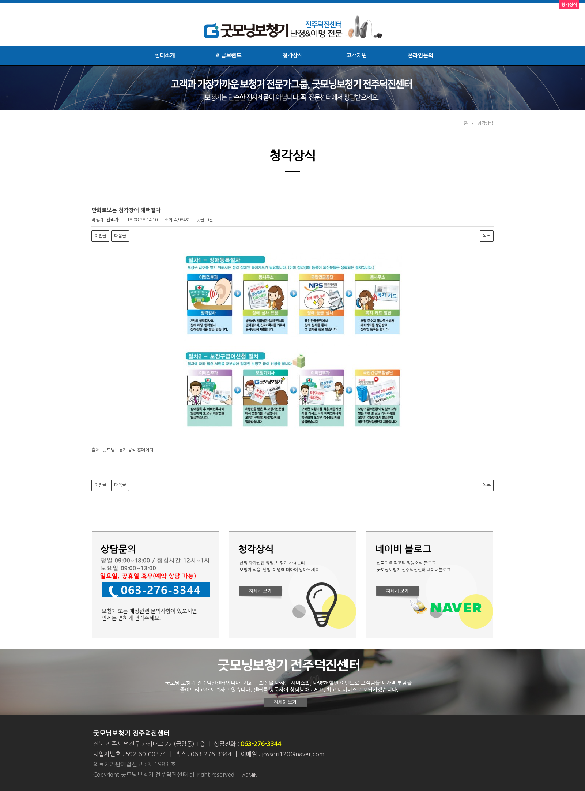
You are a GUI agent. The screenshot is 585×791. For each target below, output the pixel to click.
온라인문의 (420, 55)
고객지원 (356, 55)
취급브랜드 (228, 55)
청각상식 (292, 55)
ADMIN (249, 775)
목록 (487, 236)
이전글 (100, 236)
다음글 (120, 236)
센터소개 (164, 55)
